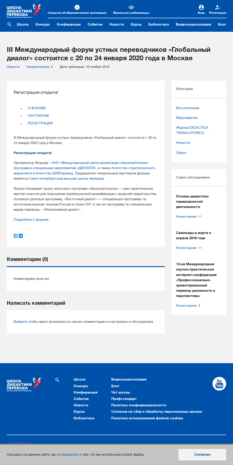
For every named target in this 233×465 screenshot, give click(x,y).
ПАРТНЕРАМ (38, 116)
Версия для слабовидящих (131, 12)
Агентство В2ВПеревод (54, 173)
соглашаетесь (68, 454)
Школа (23, 24)
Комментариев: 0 (40, 66)
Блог (222, 24)
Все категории (187, 108)
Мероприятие (187, 118)
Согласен (202, 454)
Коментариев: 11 (189, 216)
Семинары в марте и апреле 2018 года (193, 235)
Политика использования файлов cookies (147, 418)
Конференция (69, 24)
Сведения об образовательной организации (77, 12)
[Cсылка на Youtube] (219, 384)
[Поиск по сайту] (9, 24)
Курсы (136, 24)
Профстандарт (124, 399)
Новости (116, 24)
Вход (201, 12)
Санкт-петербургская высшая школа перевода (66, 178)
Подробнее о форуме (31, 220)
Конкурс (42, 24)
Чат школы (120, 392)
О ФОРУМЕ (37, 108)
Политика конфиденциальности (138, 405)
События (95, 24)
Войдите (20, 322)
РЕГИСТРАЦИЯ (40, 123)
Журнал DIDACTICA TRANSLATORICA (192, 130)
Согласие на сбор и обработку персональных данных (156, 412)
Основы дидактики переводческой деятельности (192, 201)
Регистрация (217, 12)
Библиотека (158, 24)
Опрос (181, 153)
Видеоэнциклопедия (193, 24)
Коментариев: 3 (188, 305)
